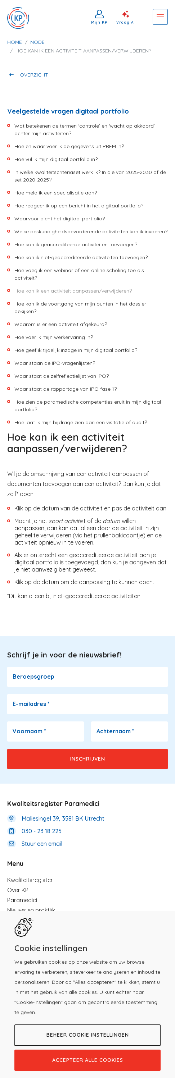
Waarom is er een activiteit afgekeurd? (60, 324)
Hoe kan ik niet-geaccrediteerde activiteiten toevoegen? (81, 257)
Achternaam (115, 731)
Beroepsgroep (33, 676)
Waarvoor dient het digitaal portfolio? (59, 218)
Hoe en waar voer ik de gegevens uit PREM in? (69, 146)
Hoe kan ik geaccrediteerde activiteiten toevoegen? (75, 244)
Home (14, 42)
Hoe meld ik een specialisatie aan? (55, 192)
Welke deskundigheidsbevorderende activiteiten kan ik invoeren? (90, 231)
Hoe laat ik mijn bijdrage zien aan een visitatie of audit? (80, 422)
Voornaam (29, 731)
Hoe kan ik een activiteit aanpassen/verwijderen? (73, 291)
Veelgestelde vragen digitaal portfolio (68, 111)
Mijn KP (99, 22)
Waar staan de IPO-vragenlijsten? (54, 363)
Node (37, 42)
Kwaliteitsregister (30, 880)
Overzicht (34, 75)
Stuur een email (42, 843)
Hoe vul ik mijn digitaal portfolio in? (56, 159)
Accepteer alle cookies (87, 1060)
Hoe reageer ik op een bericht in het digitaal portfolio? (78, 205)
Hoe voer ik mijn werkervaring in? (53, 337)
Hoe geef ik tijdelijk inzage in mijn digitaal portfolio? (75, 350)
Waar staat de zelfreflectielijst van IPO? (61, 376)
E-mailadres (31, 703)
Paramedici (22, 900)
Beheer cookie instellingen (87, 1035)
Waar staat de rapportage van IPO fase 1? (65, 389)
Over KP (17, 890)
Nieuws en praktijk (31, 910)
